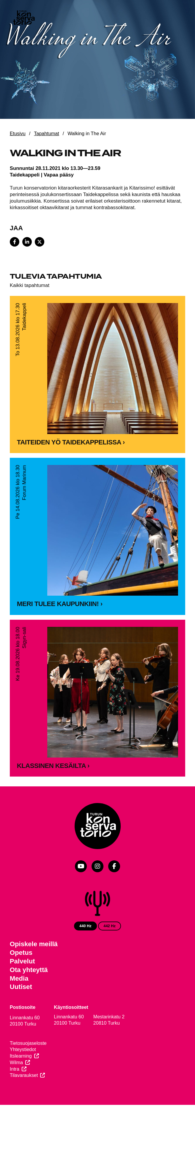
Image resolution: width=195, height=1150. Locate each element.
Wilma (16, 1062)
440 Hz (85, 926)
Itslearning (21, 1055)
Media (19, 978)
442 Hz (109, 926)
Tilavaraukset (24, 1075)
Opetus (21, 952)
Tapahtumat (46, 133)
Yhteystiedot (23, 1049)
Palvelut (22, 961)
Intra (14, 1069)
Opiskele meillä (34, 944)
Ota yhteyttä (29, 970)
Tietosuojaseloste (28, 1043)
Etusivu (18, 133)
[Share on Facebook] (14, 242)
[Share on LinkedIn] (27, 242)
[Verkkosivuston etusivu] (23, 18)
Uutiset (21, 986)
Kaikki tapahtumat (29, 285)
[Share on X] (39, 242)
